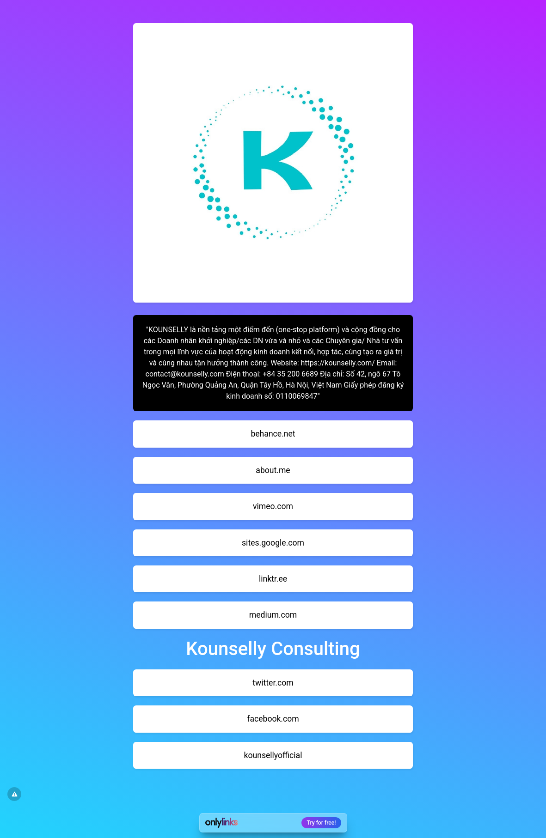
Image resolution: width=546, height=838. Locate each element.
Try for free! (321, 823)
